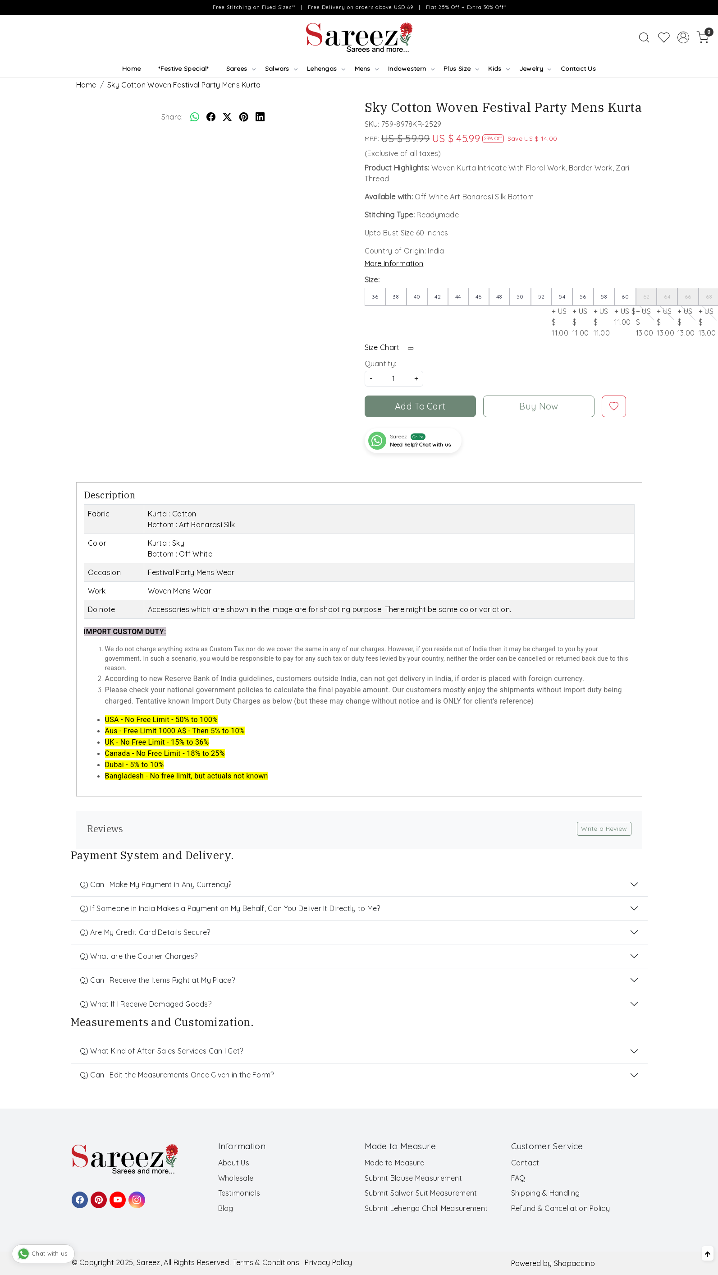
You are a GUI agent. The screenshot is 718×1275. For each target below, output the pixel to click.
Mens (367, 68)
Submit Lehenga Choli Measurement (426, 1208)
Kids (498, 68)
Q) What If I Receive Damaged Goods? (146, 1003)
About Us (233, 1162)
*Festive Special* (183, 68)
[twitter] (227, 116)
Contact (525, 1162)
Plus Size (461, 68)
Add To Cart (420, 406)
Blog (225, 1208)
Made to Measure (395, 1162)
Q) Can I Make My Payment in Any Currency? (156, 884)
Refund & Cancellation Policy (560, 1208)
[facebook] (211, 116)
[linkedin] (260, 116)
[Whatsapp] (195, 116)
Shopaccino (574, 1263)
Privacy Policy (328, 1262)
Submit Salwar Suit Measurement (421, 1192)
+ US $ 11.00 (562, 312)
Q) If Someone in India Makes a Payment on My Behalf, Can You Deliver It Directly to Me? (230, 908)
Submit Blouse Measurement (413, 1178)
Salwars (281, 68)
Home (131, 68)
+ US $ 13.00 (646, 312)
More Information (394, 263)
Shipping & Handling (545, 1192)
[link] (644, 37)
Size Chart (392, 347)
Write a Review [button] (604, 828)
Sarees (240, 68)
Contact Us (578, 68)
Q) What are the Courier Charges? (139, 956)
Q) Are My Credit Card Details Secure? (145, 932)
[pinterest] (244, 116)
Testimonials (239, 1192)
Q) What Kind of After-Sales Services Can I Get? (161, 1050)
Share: (172, 116)
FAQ (518, 1178)
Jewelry (535, 68)
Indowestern (411, 68)
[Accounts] (683, 37)
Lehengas (326, 68)
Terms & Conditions (266, 1262)
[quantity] (394, 379)
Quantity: (381, 363)
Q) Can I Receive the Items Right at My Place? (157, 980)
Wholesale (236, 1178)
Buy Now (538, 406)
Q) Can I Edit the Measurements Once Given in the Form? (177, 1074)
